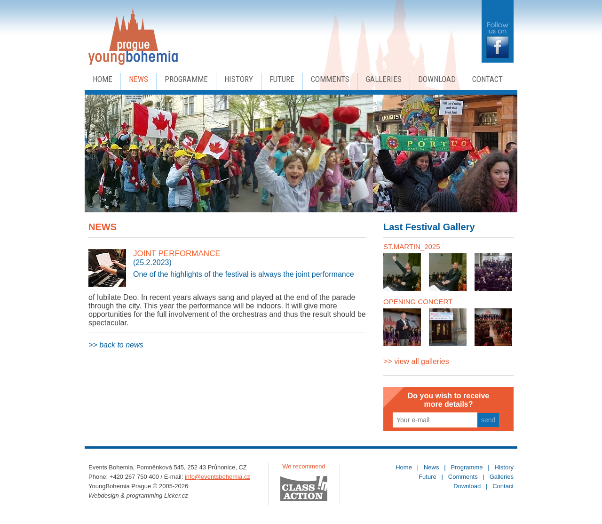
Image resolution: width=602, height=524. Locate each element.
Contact (487, 79)
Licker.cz (176, 495)
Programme (186, 79)
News (138, 79)
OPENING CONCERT (417, 302)
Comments (330, 79)
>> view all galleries (416, 361)
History (238, 79)
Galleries (384, 79)
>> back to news (115, 345)
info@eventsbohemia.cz (217, 476)
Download (437, 79)
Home (102, 79)
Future (281, 79)
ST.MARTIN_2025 (411, 246)
